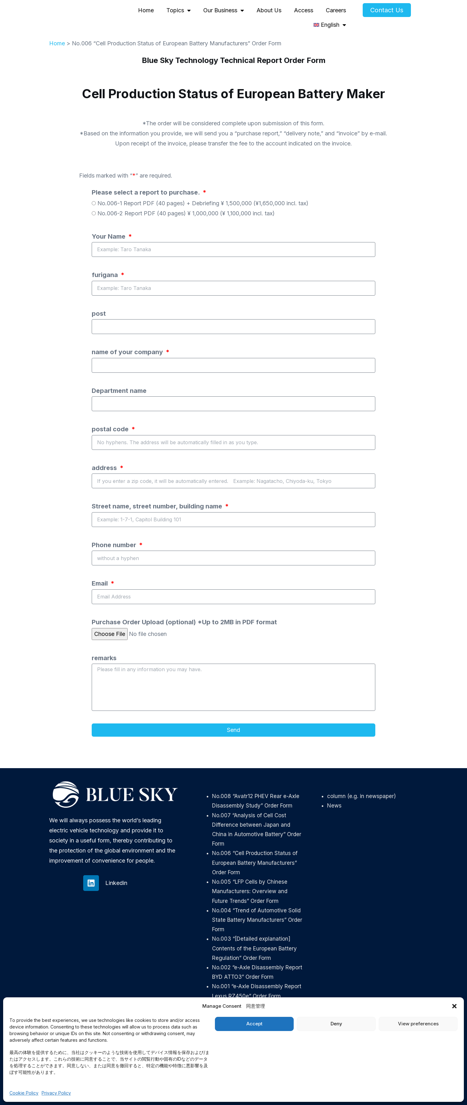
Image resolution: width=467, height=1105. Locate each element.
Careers (336, 10)
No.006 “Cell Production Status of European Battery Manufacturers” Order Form (254, 862)
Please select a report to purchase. (146, 192)
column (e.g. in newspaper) (361, 796)
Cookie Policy (23, 1093)
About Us (269, 10)
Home (146, 10)
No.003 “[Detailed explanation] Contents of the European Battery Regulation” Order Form (254, 948)
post (99, 313)
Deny (336, 1024)
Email (100, 583)
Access (303, 10)
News (334, 805)
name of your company (128, 352)
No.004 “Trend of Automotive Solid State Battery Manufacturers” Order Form (257, 919)
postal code (111, 429)
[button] (454, 1006)
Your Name (109, 236)
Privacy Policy (56, 1093)
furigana (105, 275)
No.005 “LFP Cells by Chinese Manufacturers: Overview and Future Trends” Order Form (249, 891)
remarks (104, 658)
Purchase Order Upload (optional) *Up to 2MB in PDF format (184, 622)
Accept (254, 1024)
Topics (178, 10)
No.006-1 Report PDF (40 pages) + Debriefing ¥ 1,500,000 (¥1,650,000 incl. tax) (202, 203)
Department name (119, 390)
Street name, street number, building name (158, 506)
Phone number (115, 545)
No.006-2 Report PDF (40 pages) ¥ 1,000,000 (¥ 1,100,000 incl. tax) (186, 213)
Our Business (223, 10)
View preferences (418, 1024)
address (105, 468)
